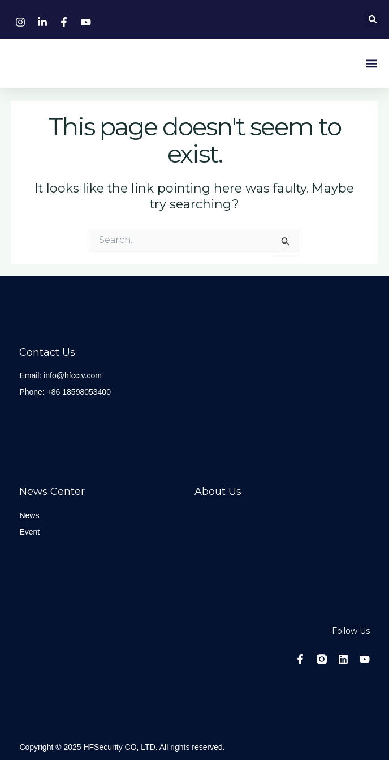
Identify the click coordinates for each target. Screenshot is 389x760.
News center (52, 491)
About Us (217, 491)
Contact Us (47, 352)
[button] (373, 19)
